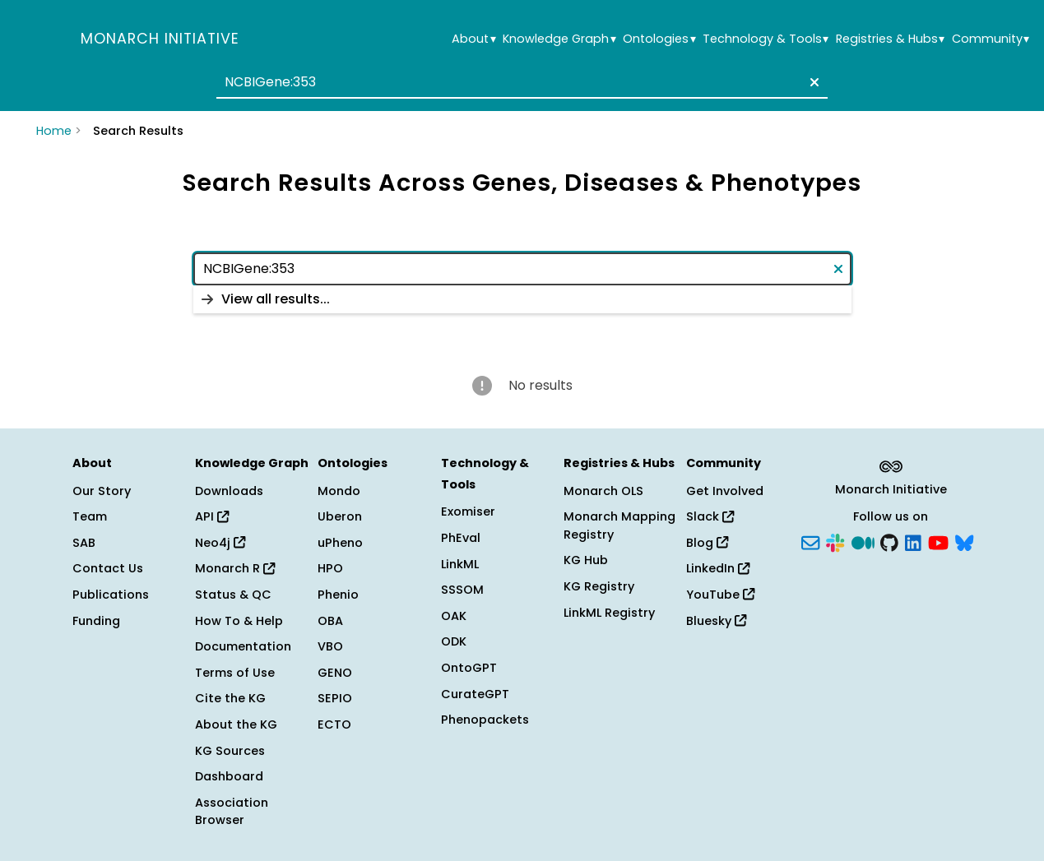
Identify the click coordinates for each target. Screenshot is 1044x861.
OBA (330, 621)
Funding (96, 621)
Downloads (229, 491)
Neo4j (220, 543)
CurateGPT (475, 694)
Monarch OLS (603, 491)
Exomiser (468, 511)
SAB (83, 543)
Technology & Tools (765, 39)
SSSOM (462, 589)
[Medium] (863, 541)
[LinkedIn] (913, 541)
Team (89, 516)
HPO (330, 568)
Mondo (339, 491)
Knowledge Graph (559, 39)
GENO (335, 672)
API (212, 516)
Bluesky (716, 621)
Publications (110, 594)
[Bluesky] (964, 541)
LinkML (460, 564)
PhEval (460, 538)
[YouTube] (938, 541)
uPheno (340, 543)
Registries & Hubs (890, 39)
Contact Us (107, 568)
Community (990, 39)
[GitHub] (889, 541)
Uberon (340, 516)
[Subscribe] (810, 541)
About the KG (236, 724)
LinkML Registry (609, 612)
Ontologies (659, 39)
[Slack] (835, 541)
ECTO (334, 724)
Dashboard (229, 776)
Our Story (101, 491)
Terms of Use (235, 672)
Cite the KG (230, 698)
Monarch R (235, 568)
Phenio (338, 594)
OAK (453, 616)
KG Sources (230, 751)
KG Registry (599, 586)
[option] (522, 299)
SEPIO (335, 698)
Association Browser (231, 811)
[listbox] (522, 299)
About (473, 39)
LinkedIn (717, 568)
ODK (453, 641)
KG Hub (586, 560)
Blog (707, 543)
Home (54, 131)
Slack (710, 516)
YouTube (720, 594)
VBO (330, 646)
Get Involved (724, 491)
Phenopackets (485, 719)
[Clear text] (811, 82)
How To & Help (239, 621)
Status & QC (233, 594)
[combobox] (522, 82)
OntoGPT (469, 668)
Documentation (243, 646)
